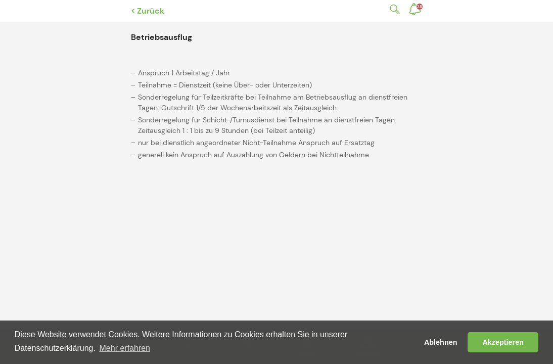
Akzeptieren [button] (503, 342)
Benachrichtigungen (420, 7)
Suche (393, 9)
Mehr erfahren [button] (125, 348)
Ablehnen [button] (440, 342)
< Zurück (147, 11)
